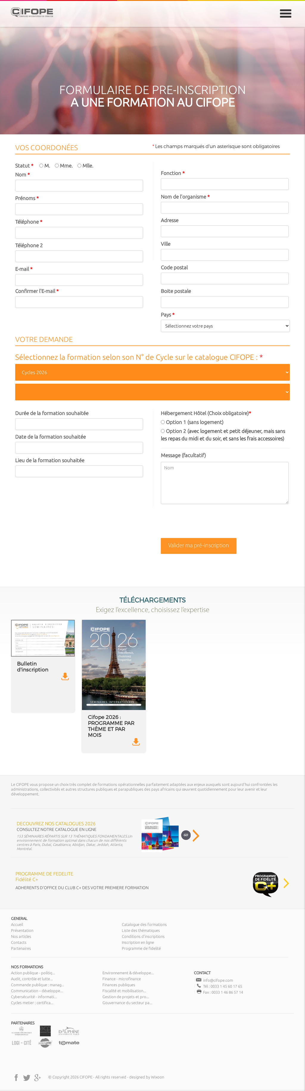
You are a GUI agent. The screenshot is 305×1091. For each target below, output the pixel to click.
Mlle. (85, 165)
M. (44, 165)
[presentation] (206, 523)
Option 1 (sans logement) (192, 422)
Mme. (64, 165)
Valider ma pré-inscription (198, 546)
